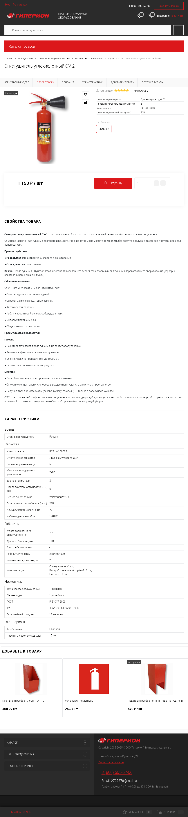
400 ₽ (31, 711)
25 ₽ (94, 711)
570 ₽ (157, 711)
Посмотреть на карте (111, 762)
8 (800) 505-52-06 (140, 6)
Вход (7, 4)
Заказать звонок (169, 5)
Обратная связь (17, 812)
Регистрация (20, 4)
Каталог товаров (94, 46)
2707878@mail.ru (124, 781)
